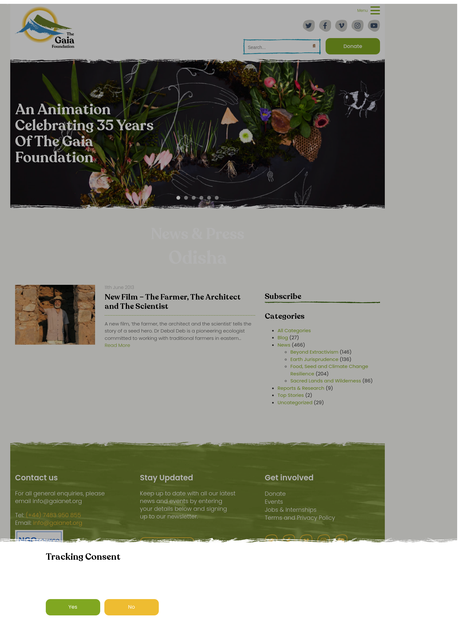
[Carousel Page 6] (217, 198)
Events (274, 502)
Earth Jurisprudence (314, 359)
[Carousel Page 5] (209, 198)
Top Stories (291, 395)
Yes (73, 607)
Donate (275, 494)
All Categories (294, 330)
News (284, 344)
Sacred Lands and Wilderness (325, 380)
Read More (117, 345)
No (131, 607)
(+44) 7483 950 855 (53, 515)
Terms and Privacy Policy (300, 518)
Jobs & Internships (291, 510)
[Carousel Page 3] (194, 198)
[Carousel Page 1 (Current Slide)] (178, 198)
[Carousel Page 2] (186, 198)
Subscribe (283, 296)
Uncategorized (295, 402)
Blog (283, 337)
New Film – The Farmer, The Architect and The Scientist (173, 302)
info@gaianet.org (57, 523)
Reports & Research (301, 388)
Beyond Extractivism (314, 352)
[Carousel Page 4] (201, 198)
